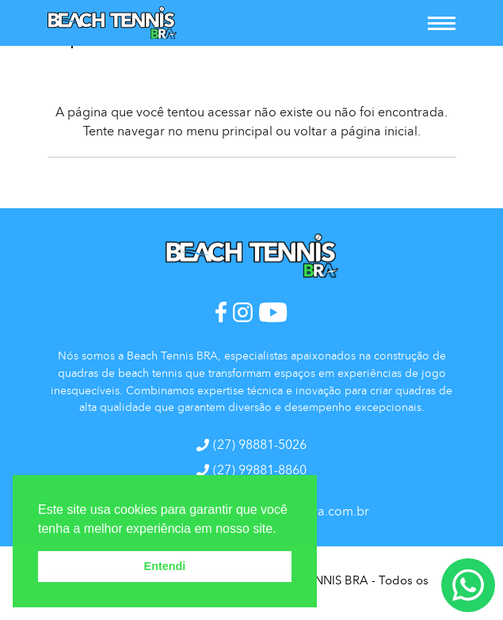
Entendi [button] (165, 566)
